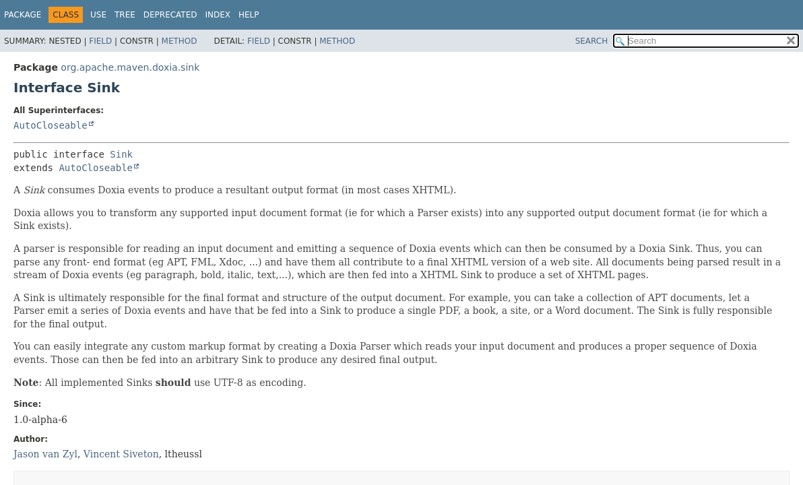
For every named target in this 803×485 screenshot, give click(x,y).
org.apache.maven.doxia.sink (130, 67)
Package (22, 15)
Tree (125, 15)
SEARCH (591, 41)
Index (217, 15)
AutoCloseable (50, 125)
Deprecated (170, 15)
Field (100, 41)
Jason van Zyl (45, 454)
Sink (121, 154)
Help (248, 15)
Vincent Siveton (121, 454)
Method (179, 41)
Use (98, 15)
